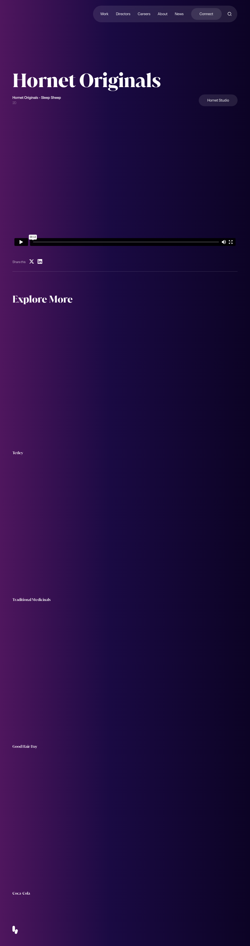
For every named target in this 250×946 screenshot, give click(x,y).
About (162, 13)
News (179, 13)
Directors (123, 13)
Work (105, 13)
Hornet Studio (218, 100)
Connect (206, 13)
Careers (144, 13)
